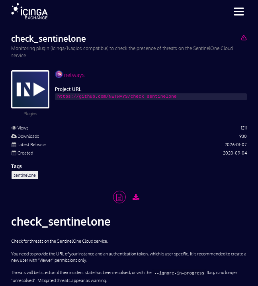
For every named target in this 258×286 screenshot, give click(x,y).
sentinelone (25, 175)
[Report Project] (243, 37)
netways (69, 74)
